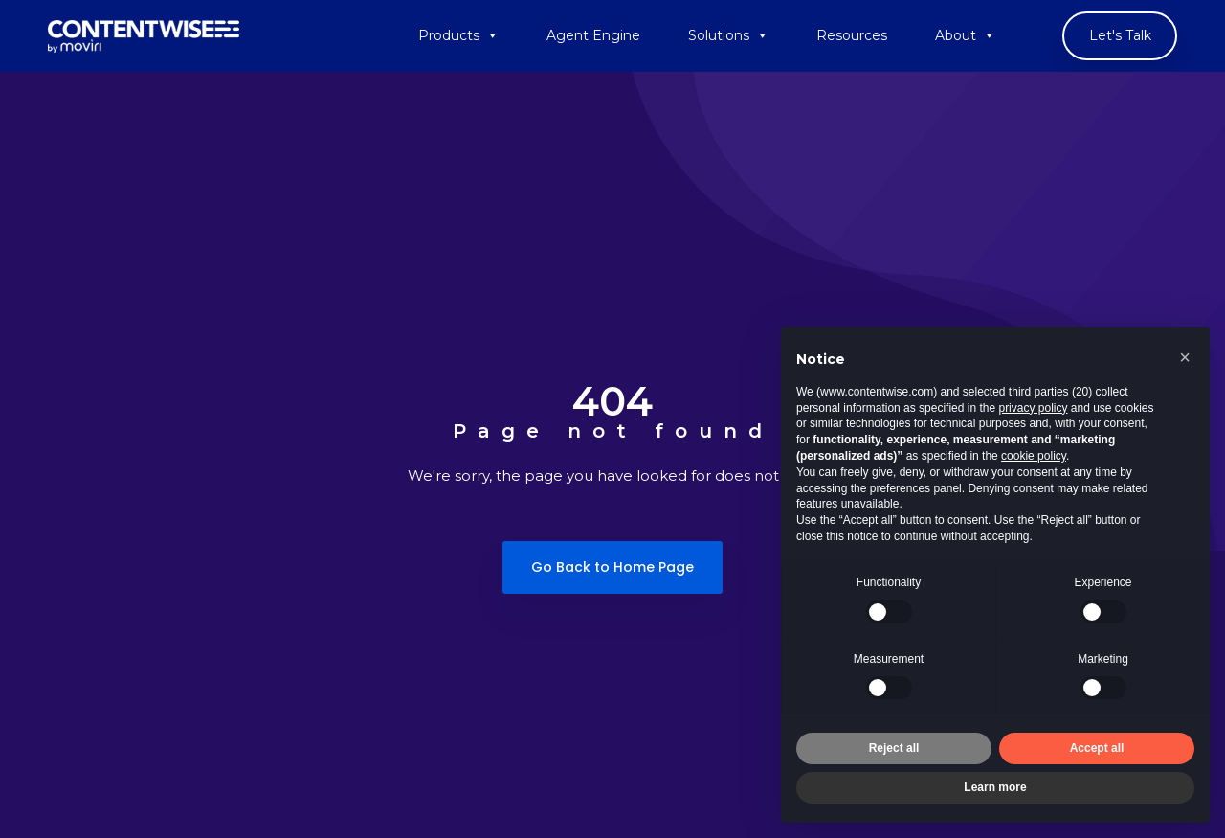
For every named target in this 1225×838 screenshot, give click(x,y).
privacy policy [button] (1032, 408)
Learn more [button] (995, 787)
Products (458, 35)
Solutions (728, 35)
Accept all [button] (1097, 748)
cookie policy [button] (1033, 456)
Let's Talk (1120, 35)
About (965, 35)
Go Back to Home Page (612, 567)
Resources (851, 35)
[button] (1184, 357)
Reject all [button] (894, 748)
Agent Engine (593, 35)
